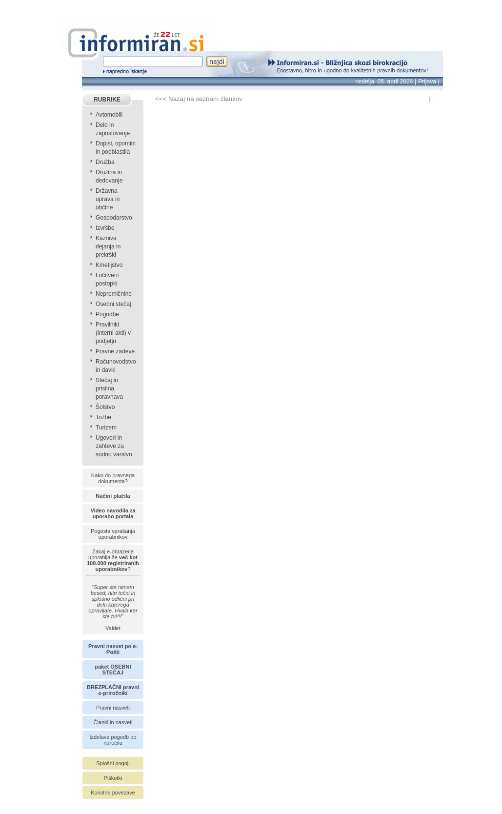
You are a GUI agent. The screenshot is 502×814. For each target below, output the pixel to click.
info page (13, 5)
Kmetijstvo (109, 265)
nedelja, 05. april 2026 (384, 81)
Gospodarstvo (114, 217)
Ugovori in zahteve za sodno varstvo (114, 446)
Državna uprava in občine (108, 199)
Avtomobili (109, 114)
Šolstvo (105, 407)
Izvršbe (105, 227)
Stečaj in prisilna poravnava (109, 388)
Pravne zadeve (115, 351)
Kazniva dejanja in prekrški (108, 246)
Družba (105, 162)
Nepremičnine (114, 293)
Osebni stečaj (113, 304)
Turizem (106, 427)
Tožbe (103, 417)
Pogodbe (107, 314)
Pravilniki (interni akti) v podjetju (113, 333)
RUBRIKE (107, 99)
